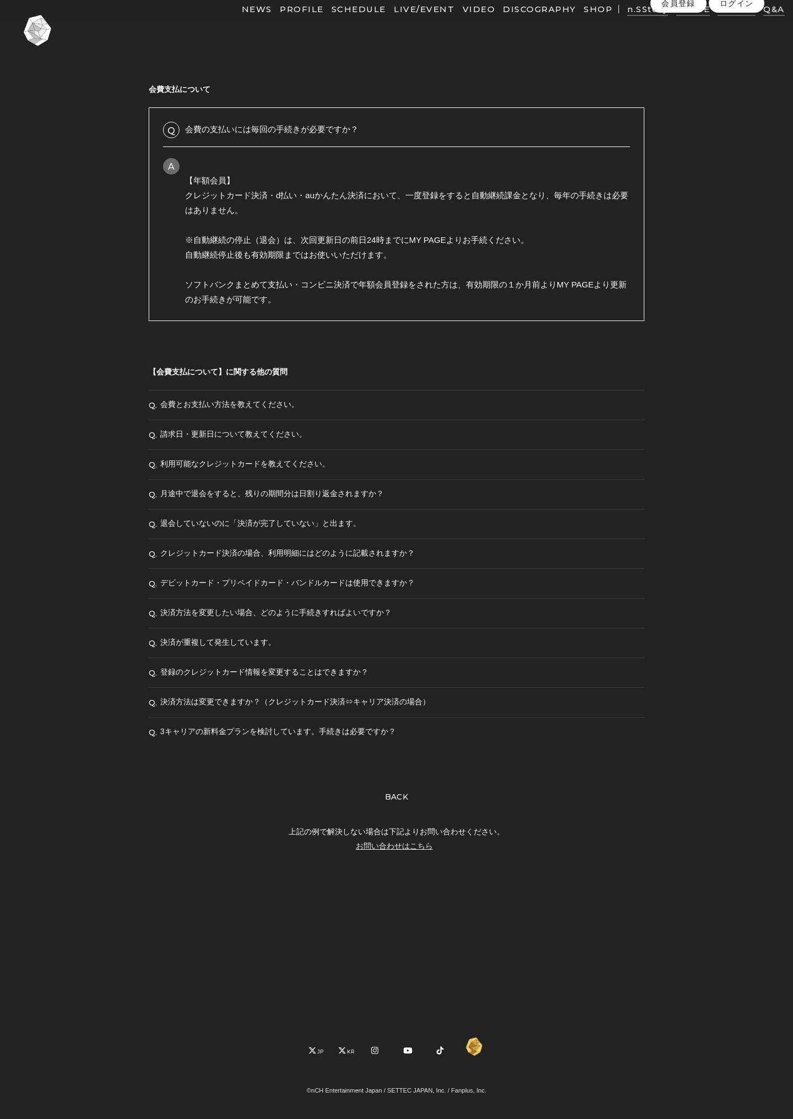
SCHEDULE (338, 26)
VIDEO (457, 26)
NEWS (236, 26)
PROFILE (281, 26)
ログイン (737, 49)
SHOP (577, 26)
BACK (397, 920)
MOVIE (672, 26)
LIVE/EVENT (403, 26)
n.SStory (626, 26)
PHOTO (716, 26)
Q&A (753, 26)
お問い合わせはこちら (394, 968)
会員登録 (678, 49)
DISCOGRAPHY (518, 26)
